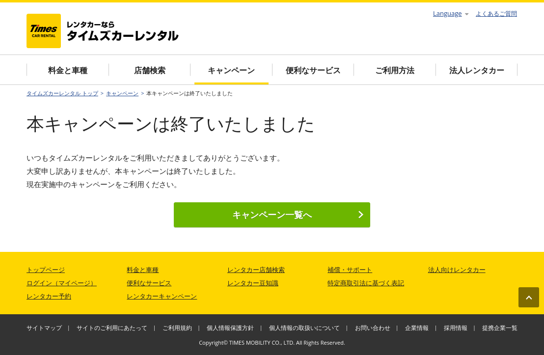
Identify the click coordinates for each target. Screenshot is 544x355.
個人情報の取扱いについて (304, 328)
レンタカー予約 (49, 296)
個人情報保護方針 (230, 328)
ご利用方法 (394, 70)
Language (450, 13)
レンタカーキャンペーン (162, 296)
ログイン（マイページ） (62, 282)
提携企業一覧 (499, 328)
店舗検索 (149, 70)
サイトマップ (44, 328)
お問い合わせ (372, 328)
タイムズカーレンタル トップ (62, 93)
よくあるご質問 (496, 13)
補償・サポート (349, 269)
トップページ (46, 269)
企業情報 (417, 328)
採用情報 (455, 328)
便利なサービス (313, 70)
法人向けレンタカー (457, 269)
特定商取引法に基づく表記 (365, 282)
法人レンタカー (476, 70)
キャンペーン (231, 70)
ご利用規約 (177, 328)
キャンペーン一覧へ (298, 214)
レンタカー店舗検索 (256, 269)
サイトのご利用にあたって (112, 328)
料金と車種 (67, 70)
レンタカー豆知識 (252, 282)
